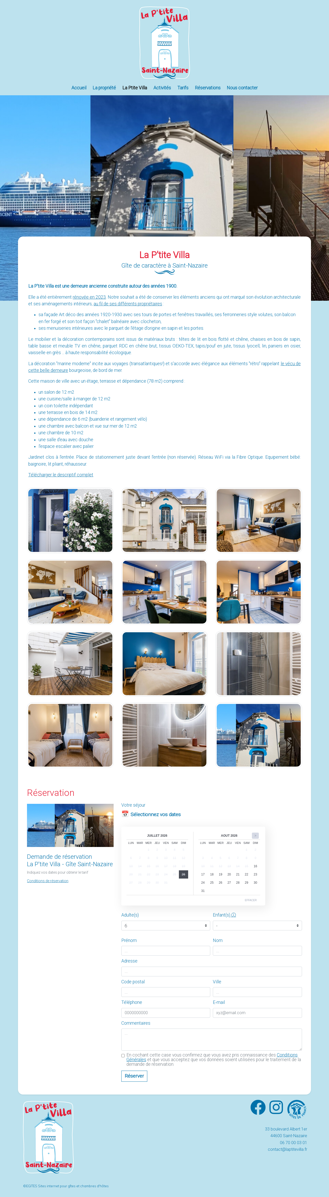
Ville (217, 981)
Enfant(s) (221, 915)
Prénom (129, 940)
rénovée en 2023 (89, 297)
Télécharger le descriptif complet (60, 474)
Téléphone (131, 1002)
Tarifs (182, 87)
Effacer (251, 900)
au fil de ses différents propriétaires (128, 303)
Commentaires (135, 1023)
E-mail (219, 1002)
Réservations (208, 87)
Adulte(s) (130, 915)
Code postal (133, 981)
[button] (47, 880)
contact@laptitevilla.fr (287, 1149)
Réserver (134, 1076)
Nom (218, 940)
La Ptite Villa (134, 87)
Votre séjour (133, 805)
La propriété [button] (104, 87)
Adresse (129, 961)
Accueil (78, 87)
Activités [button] (162, 87)
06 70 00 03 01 (293, 1142)
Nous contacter (242, 87)
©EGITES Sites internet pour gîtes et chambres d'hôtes (66, 1186)
